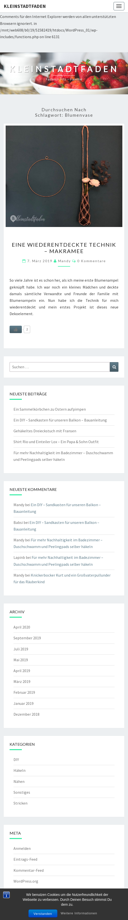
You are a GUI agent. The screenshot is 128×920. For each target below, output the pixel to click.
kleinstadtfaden (25, 6)
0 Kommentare (91, 261)
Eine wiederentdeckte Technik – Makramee (64, 247)
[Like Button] (16, 329)
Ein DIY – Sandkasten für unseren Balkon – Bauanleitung (60, 420)
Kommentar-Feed (28, 870)
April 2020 (21, 627)
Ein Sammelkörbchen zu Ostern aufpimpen (49, 409)
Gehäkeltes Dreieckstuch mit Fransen (44, 430)
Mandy (64, 261)
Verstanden (43, 914)
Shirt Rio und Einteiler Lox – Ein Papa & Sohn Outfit (56, 441)
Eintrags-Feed (25, 859)
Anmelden (22, 848)
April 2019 (21, 670)
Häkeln (19, 770)
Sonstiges (21, 792)
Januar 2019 (23, 703)
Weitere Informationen (79, 913)
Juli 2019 (20, 648)
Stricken (20, 803)
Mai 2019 (20, 659)
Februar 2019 (24, 692)
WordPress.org (25, 881)
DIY (16, 759)
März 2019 (21, 681)
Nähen (19, 781)
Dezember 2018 (26, 714)
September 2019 (27, 637)
